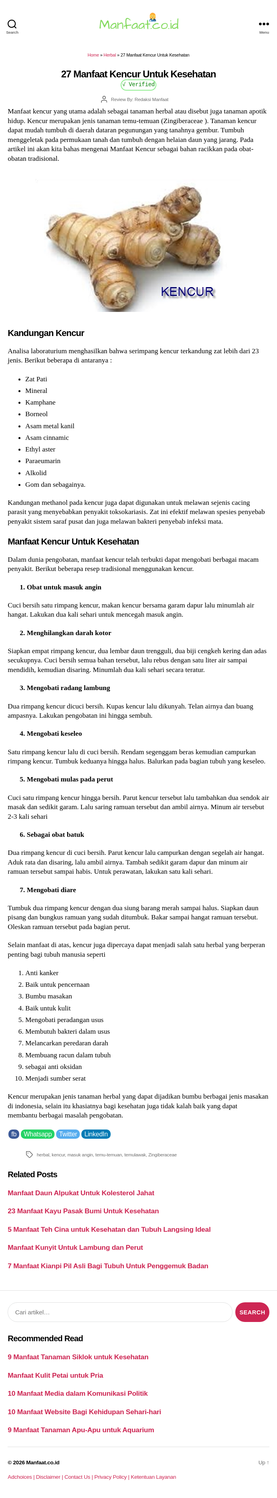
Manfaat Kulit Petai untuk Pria (55, 1375)
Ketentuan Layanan (153, 1477)
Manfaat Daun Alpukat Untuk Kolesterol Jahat (81, 1193)
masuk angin (80, 1154)
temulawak (135, 1154)
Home (93, 55)
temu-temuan (108, 1154)
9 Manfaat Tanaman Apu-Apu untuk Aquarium (81, 1430)
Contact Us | (80, 1477)
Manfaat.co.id (42, 1463)
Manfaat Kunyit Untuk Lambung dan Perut (75, 1247)
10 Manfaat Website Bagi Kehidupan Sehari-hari (84, 1412)
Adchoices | (22, 1477)
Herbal (109, 55)
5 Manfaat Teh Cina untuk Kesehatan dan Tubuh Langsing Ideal (109, 1229)
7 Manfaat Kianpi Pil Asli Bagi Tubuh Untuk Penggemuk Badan (108, 1266)
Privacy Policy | (112, 1477)
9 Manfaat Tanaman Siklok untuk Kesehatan (78, 1357)
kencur (58, 1154)
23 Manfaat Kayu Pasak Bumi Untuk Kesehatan (83, 1211)
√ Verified (138, 84)
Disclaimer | (50, 1477)
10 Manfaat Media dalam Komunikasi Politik (78, 1393)
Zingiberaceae (162, 1154)
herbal (43, 1154)
